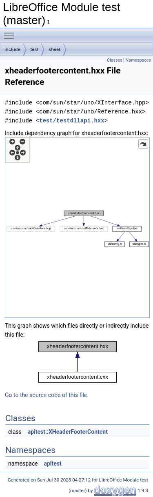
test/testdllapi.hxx (71, 120)
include (12, 49)
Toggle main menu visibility (11, 32)
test (35, 49)
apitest (52, 463)
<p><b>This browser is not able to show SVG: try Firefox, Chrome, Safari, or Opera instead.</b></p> (77, 227)
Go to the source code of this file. (47, 395)
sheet (54, 49)
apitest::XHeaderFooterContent (68, 431)
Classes (114, 60)
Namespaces (138, 60)
